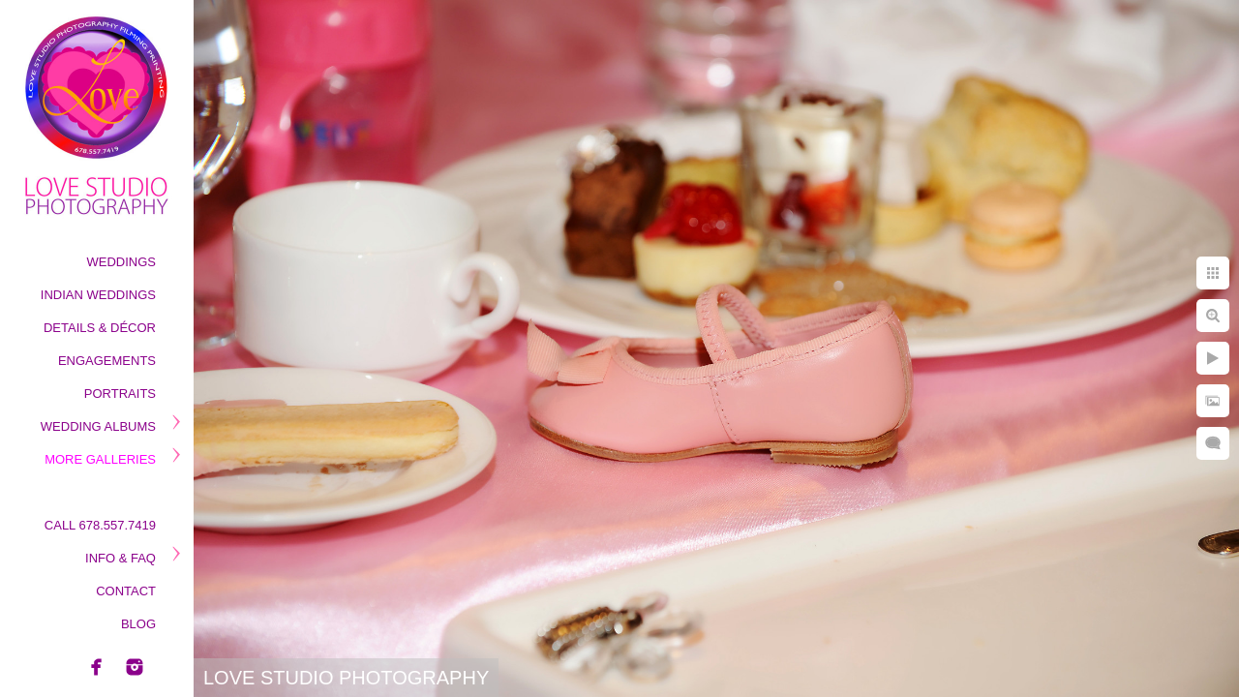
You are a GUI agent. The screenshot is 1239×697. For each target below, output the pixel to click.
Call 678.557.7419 (100, 525)
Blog (138, 624)
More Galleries (100, 459)
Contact (126, 591)
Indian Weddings (98, 295)
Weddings (122, 262)
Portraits (120, 393)
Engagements (107, 360)
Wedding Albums (98, 426)
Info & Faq (120, 558)
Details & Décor (100, 327)
